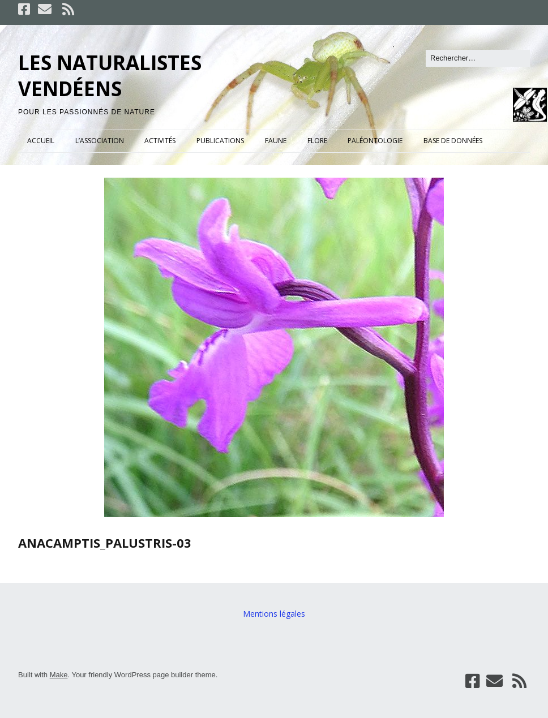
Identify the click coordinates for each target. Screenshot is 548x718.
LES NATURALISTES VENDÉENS (110, 75)
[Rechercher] (478, 58)
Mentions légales (274, 613)
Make (59, 674)
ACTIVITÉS (159, 140)
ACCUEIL (40, 140)
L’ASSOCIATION (99, 140)
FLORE (317, 140)
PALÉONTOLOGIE (375, 140)
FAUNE (275, 140)
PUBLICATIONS (220, 140)
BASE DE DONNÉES (452, 140)
